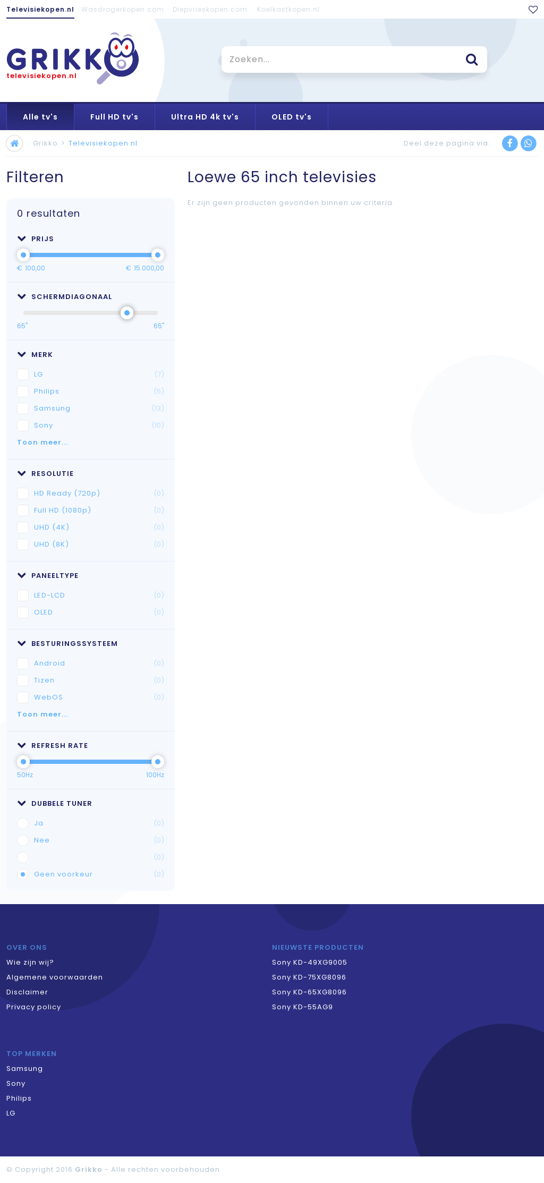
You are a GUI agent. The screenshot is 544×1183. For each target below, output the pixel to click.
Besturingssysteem (67, 644)
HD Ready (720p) (99, 493)
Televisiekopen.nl (40, 9)
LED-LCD (99, 595)
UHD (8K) (99, 544)
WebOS (99, 697)
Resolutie (45, 474)
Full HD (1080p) (99, 510)
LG (99, 374)
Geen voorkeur (99, 874)
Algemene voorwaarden (54, 977)
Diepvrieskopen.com (210, 9)
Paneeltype (48, 576)
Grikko (45, 143)
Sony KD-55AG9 (302, 1007)
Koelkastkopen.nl (288, 9)
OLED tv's (291, 117)
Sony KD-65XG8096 (309, 992)
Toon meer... (42, 442)
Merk (35, 355)
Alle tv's (40, 117)
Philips (99, 391)
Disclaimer (27, 992)
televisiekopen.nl (41, 75)
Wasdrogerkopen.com (122, 9)
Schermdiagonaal (64, 297)
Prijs (35, 239)
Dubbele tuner (54, 803)
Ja (99, 823)
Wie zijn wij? (30, 962)
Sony (99, 425)
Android (99, 663)
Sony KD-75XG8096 (309, 977)
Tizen (99, 680)
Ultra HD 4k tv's (205, 117)
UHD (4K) (99, 527)
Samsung (99, 408)
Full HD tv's (114, 117)
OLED (99, 612)
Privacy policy (33, 1007)
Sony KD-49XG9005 (309, 962)
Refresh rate (52, 746)
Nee (99, 840)
